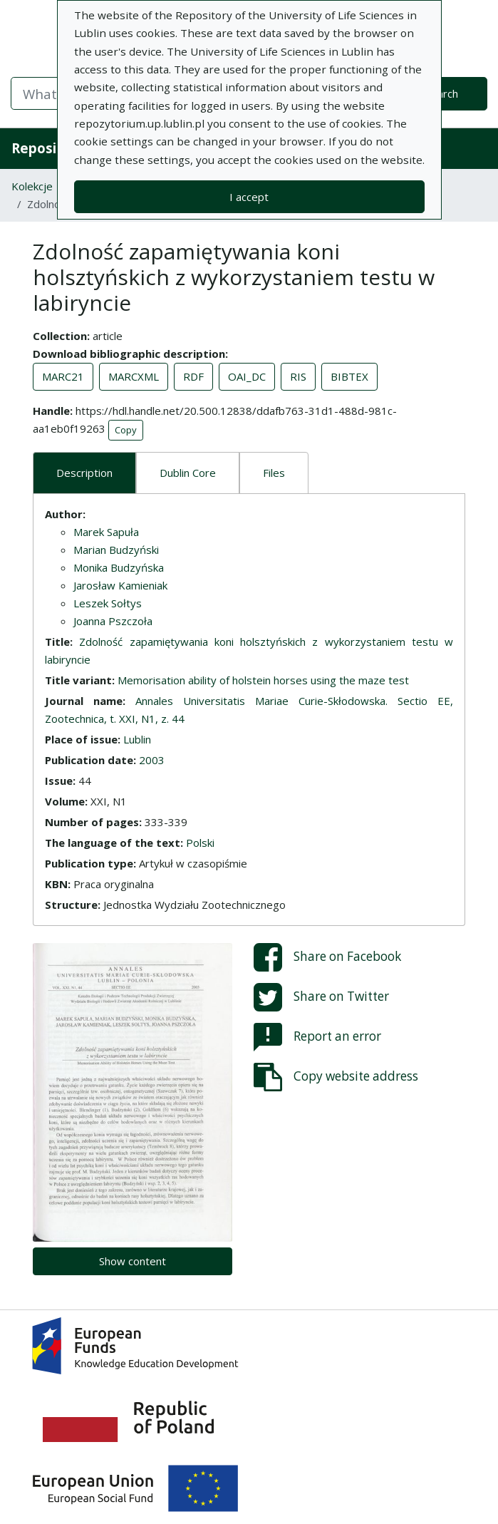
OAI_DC (247, 376)
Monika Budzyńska (118, 567)
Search (441, 93)
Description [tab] (84, 472)
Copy (126, 429)
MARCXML (133, 376)
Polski (200, 842)
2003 (152, 760)
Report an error (317, 1037)
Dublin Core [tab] (188, 472)
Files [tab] (274, 472)
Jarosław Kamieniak (120, 585)
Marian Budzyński (116, 549)
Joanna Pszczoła (112, 621)
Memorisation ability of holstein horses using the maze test (263, 680)
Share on (327, 957)
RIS (298, 376)
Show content (132, 1261)
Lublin (137, 739)
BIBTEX (349, 376)
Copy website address (336, 1077)
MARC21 (63, 376)
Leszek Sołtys (107, 603)
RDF (193, 376)
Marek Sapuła (106, 532)
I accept (249, 197)
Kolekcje (32, 186)
